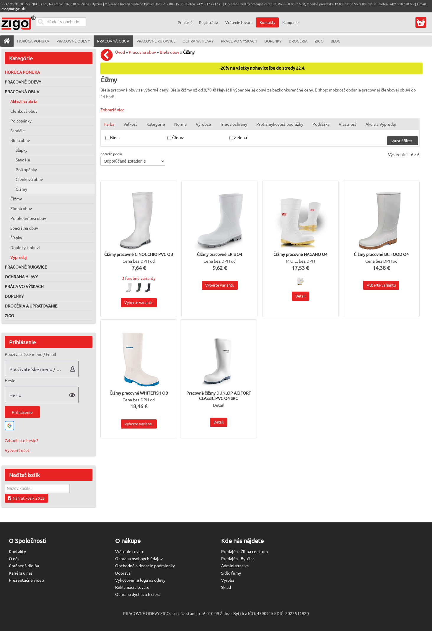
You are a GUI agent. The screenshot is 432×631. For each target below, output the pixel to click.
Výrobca (203, 124)
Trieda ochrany (233, 124)
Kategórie (155, 124)
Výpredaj (18, 257)
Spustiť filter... (403, 140)
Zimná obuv (21, 208)
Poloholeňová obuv (28, 218)
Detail (300, 295)
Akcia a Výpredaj (381, 124)
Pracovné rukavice (26, 266)
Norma (180, 124)
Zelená (241, 137)
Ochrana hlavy (21, 276)
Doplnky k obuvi (25, 247)
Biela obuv (20, 140)
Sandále (17, 130)
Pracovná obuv (22, 91)
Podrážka (321, 124)
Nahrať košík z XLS (26, 498)
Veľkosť (130, 124)
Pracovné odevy (23, 81)
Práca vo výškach (24, 286)
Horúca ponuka (22, 72)
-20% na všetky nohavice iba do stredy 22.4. (262, 68)
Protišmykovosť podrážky (279, 124)
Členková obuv (24, 111)
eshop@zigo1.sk (13, 8)
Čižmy (21, 189)
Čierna (178, 137)
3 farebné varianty (139, 278)
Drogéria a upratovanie (31, 305)
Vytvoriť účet (17, 450)
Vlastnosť (347, 124)
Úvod (120, 52)
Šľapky (21, 150)
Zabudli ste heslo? (21, 440)
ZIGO (9, 315)
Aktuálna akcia (23, 101)
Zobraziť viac (112, 109)
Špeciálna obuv (24, 228)
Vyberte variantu (138, 302)
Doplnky (14, 296)
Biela (115, 137)
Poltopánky (21, 120)
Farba (109, 124)
